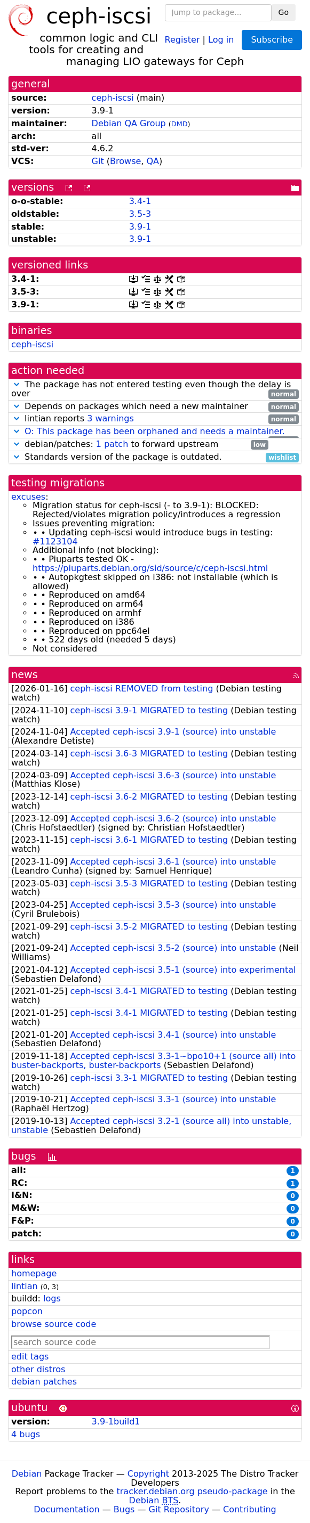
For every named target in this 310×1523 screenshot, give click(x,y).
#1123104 (55, 541)
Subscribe (272, 40)
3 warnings (110, 418)
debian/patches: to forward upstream (139, 444)
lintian (24, 1286)
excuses (28, 497)
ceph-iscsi (113, 98)
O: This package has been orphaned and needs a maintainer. (155, 431)
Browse (125, 161)
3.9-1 (140, 227)
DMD (179, 124)
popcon (27, 1311)
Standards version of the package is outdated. (155, 457)
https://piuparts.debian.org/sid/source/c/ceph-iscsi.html (150, 568)
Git (98, 161)
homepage (34, 1273)
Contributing (249, 1509)
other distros (38, 1369)
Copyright (148, 1474)
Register (182, 39)
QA (153, 161)
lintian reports (155, 418)
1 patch (112, 444)
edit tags (30, 1356)
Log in (221, 39)
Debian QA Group (129, 123)
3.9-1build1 (116, 1421)
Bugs (124, 1509)
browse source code (53, 1324)
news (24, 675)
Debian (27, 1474)
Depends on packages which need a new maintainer (155, 406)
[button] (16, 384)
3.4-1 (140, 201)
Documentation (66, 1509)
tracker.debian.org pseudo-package (192, 1491)
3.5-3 (140, 214)
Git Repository (179, 1509)
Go (284, 12)
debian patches (44, 1382)
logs (52, 1298)
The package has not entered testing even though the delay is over (155, 389)
